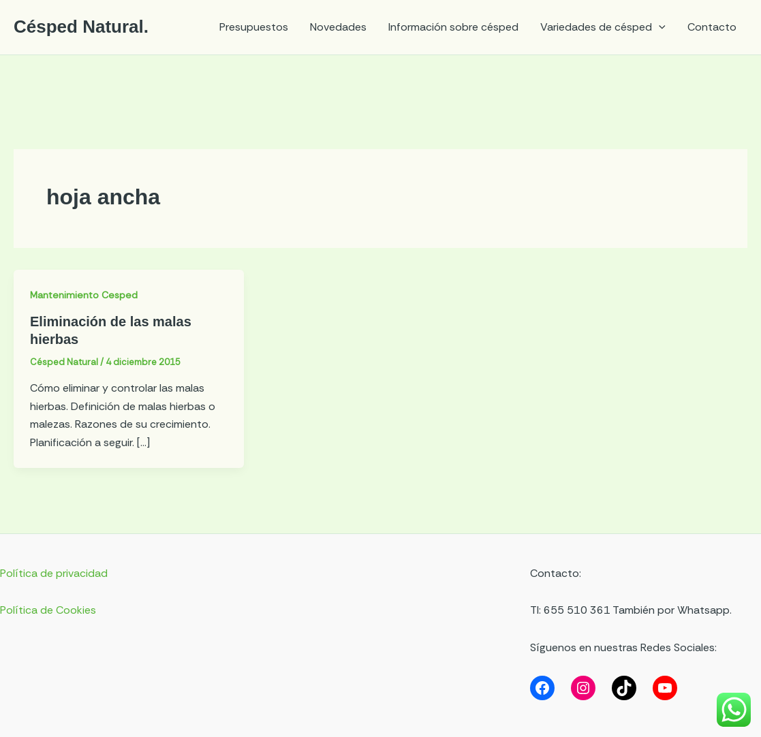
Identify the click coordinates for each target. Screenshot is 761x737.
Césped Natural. (81, 26)
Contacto (711, 27)
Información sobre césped (453, 27)
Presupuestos (253, 27)
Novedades (338, 27)
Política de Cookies (48, 610)
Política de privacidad (54, 573)
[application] (659, 27)
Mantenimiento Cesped (84, 295)
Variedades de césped (603, 27)
